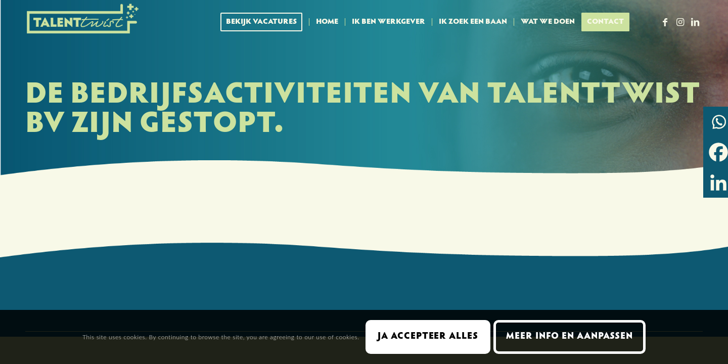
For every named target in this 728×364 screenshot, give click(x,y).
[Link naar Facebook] (664, 21)
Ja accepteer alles (428, 336)
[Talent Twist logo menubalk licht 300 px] (83, 22)
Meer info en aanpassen (569, 336)
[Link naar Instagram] (680, 21)
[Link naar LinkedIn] (695, 21)
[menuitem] (264, 22)
